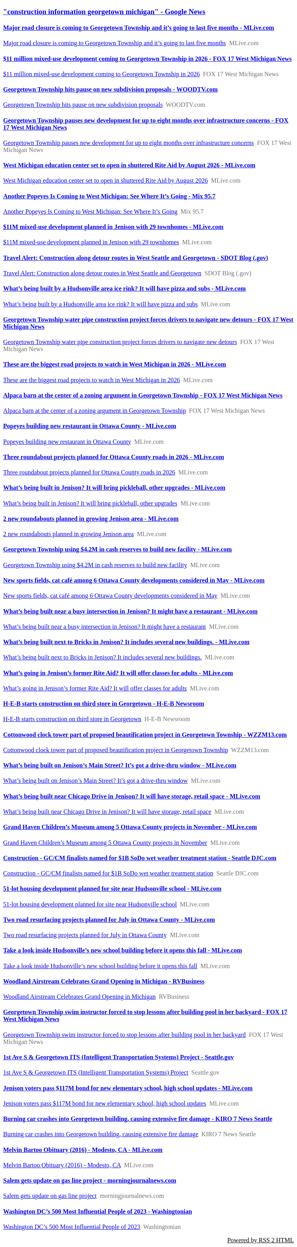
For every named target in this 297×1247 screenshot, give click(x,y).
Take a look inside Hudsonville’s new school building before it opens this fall (100, 966)
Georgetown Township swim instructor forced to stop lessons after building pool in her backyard (124, 1034)
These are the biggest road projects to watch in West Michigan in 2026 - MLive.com (114, 364)
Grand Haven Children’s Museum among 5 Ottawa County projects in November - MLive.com (130, 827)
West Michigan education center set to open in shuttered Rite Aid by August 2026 (105, 180)
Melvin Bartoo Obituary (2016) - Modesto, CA (62, 1165)
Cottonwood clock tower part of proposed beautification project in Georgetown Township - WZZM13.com (145, 734)
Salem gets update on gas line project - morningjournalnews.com (89, 1180)
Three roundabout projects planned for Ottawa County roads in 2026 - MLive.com (113, 457)
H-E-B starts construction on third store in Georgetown (72, 719)
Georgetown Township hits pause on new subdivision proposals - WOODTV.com (110, 89)
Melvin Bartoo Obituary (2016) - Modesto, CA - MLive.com (82, 1149)
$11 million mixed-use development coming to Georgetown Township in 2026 (101, 74)
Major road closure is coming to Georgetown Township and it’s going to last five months (114, 43)
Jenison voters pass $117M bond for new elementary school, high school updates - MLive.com (128, 1088)
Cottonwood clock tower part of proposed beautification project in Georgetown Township (115, 750)
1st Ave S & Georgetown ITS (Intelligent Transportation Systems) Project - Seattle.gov (118, 1057)
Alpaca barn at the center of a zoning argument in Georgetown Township (94, 410)
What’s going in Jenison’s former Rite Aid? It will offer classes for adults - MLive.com (118, 673)
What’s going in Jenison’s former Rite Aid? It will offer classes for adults (95, 688)
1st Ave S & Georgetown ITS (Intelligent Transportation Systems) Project (95, 1072)
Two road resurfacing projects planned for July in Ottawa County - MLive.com (109, 919)
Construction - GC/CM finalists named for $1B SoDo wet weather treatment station (108, 873)
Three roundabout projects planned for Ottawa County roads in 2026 (89, 472)
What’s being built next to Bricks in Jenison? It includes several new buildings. (102, 657)
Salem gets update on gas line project (50, 1195)
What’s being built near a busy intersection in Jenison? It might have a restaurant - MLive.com (130, 611)
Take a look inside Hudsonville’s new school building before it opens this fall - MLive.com (122, 950)
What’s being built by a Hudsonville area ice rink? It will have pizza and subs (100, 304)
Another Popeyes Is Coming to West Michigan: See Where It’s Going (90, 211)
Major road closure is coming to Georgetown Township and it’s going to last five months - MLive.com (138, 27)
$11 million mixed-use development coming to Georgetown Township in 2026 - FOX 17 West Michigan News (147, 58)
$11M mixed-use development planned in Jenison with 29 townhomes (91, 242)
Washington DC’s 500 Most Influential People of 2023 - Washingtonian (97, 1211)
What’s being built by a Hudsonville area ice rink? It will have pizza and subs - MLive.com (124, 288)
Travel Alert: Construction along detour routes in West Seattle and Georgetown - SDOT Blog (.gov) (135, 258)
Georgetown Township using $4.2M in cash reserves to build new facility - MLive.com (117, 549)
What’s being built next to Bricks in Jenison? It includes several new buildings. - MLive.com (126, 642)
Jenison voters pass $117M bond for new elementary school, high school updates (104, 1103)
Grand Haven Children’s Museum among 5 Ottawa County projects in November (105, 842)
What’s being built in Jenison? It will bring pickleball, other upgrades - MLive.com (114, 487)
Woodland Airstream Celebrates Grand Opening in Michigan (79, 996)
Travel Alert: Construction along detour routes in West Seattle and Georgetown (102, 273)
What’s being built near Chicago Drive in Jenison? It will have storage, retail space (107, 811)
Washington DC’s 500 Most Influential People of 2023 (71, 1226)
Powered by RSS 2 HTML (260, 1240)
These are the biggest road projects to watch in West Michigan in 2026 (91, 380)
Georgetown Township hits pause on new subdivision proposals (83, 104)
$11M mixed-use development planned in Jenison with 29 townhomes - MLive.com (113, 226)
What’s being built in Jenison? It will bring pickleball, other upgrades (90, 503)
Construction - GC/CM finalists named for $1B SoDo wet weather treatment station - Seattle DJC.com (139, 858)
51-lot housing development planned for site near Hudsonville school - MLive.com (112, 888)
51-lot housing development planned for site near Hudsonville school (90, 904)
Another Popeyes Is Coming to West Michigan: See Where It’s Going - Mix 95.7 (109, 196)
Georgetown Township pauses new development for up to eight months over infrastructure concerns (128, 142)
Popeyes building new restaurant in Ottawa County (67, 441)
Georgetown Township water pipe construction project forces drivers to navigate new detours (120, 342)
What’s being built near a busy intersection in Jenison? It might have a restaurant (104, 626)
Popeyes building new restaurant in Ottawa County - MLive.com (89, 426)
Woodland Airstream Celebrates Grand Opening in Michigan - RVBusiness (103, 981)
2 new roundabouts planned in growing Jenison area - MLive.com (91, 518)
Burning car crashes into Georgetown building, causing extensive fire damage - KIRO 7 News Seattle (137, 1118)
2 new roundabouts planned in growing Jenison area (68, 534)
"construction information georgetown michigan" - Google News (104, 11)
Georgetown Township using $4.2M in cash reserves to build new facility (95, 565)
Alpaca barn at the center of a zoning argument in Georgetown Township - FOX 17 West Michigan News (142, 395)
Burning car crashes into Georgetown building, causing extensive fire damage (100, 1134)
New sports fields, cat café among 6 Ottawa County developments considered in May (110, 595)
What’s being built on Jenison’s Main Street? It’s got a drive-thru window (95, 780)
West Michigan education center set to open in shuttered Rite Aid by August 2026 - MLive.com (129, 165)
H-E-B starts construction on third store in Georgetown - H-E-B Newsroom (103, 703)
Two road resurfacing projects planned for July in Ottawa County (85, 935)
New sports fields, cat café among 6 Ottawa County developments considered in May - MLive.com (133, 580)
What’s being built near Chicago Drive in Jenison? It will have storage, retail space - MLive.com (131, 796)
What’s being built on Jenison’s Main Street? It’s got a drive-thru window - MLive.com (119, 765)
